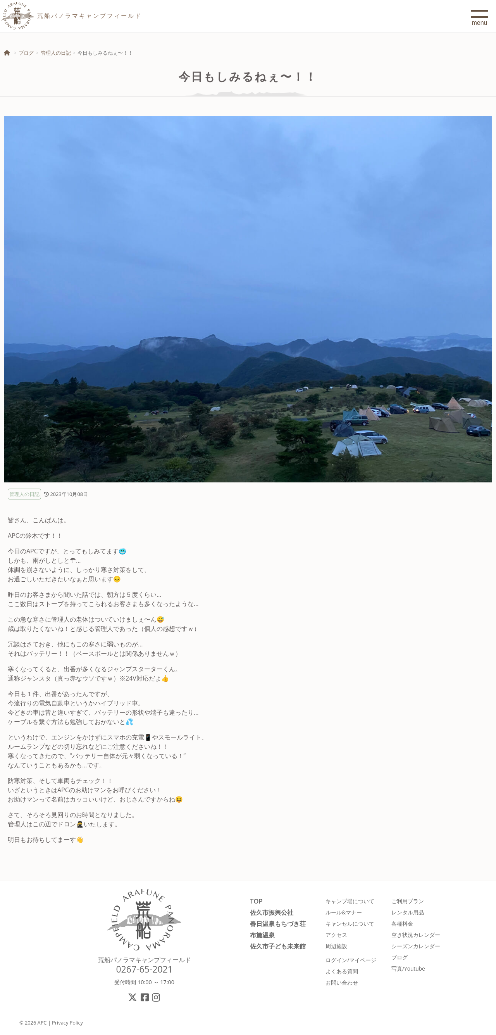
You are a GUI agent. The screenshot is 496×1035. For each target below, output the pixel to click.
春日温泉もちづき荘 (278, 923)
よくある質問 (342, 971)
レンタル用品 (407, 912)
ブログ (26, 52)
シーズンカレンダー (415, 946)
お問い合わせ (342, 982)
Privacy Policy (67, 1022)
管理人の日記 (56, 52)
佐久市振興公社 (271, 912)
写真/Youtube (408, 968)
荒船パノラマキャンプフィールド (144, 960)
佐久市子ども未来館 (278, 946)
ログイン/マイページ (351, 960)
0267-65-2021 (144, 969)
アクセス (336, 934)
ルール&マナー (344, 912)
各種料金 (402, 923)
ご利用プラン (407, 901)
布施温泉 (262, 934)
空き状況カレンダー (415, 934)
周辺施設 (336, 946)
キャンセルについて (350, 923)
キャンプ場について (350, 901)
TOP (256, 901)
